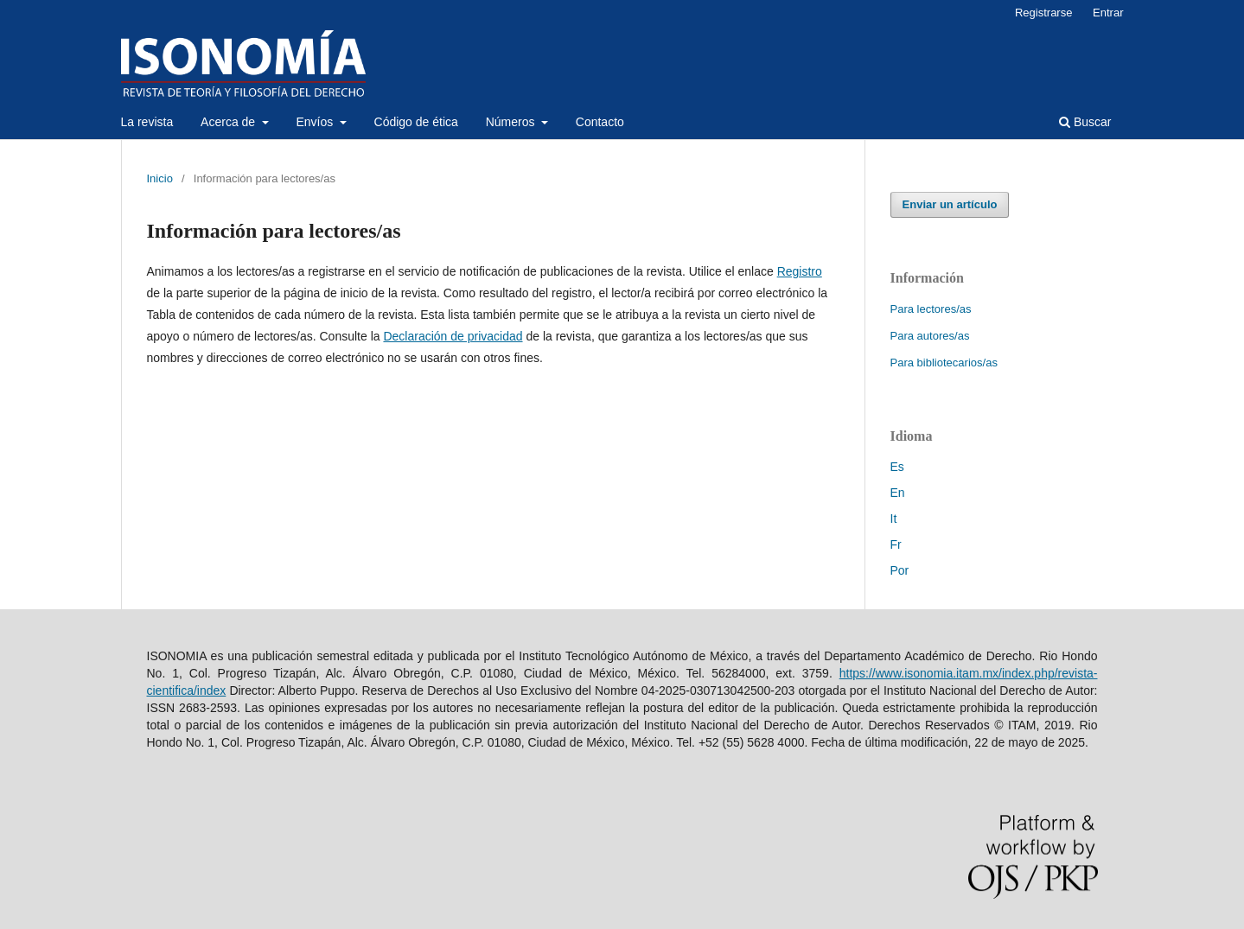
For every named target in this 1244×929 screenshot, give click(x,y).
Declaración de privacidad (452, 336)
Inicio (160, 178)
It (893, 518)
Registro (799, 271)
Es (897, 467)
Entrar (1108, 12)
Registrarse (1044, 12)
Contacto (600, 122)
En (897, 492)
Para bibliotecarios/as (944, 362)
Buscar (1085, 122)
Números (512, 122)
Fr (896, 544)
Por (899, 570)
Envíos (316, 122)
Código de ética (416, 122)
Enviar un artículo (950, 204)
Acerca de (229, 122)
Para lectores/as (931, 308)
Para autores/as (930, 335)
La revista (147, 122)
